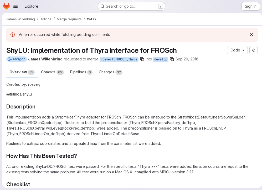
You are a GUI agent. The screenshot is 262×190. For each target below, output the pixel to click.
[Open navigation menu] (15, 6)
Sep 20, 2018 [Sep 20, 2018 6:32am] (187, 59)
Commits (52, 72)
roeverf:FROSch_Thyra (119, 59)
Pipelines (81, 72)
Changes (110, 72)
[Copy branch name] (142, 59)
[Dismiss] (249, 34)
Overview (22, 72)
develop (160, 59)
